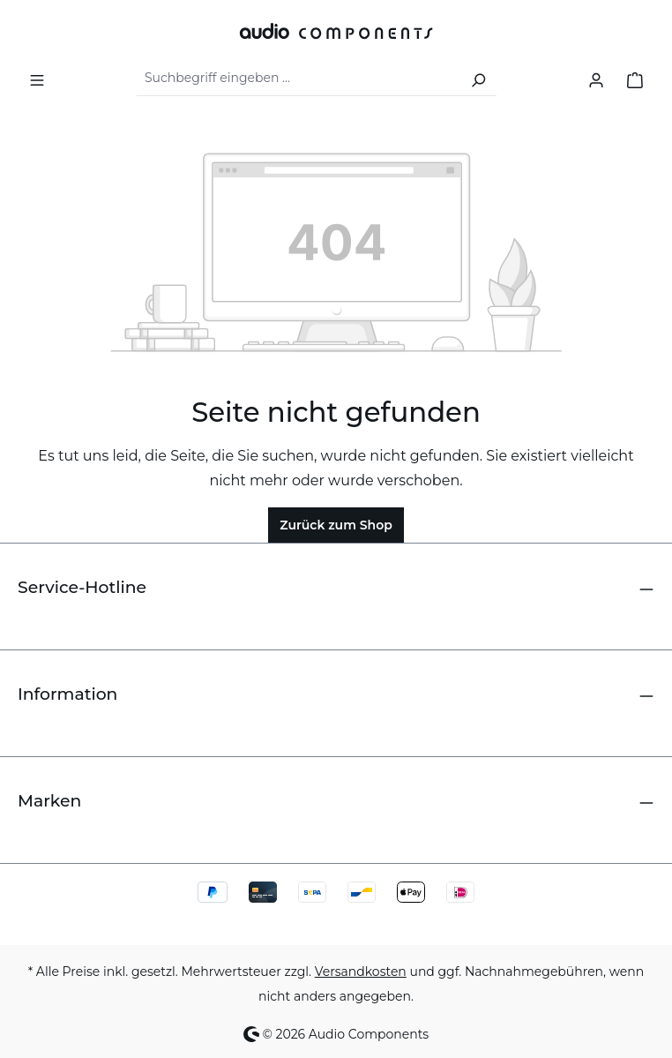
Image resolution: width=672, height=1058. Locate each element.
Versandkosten (361, 971)
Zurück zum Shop (336, 525)
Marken (49, 801)
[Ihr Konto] (596, 78)
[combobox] (298, 78)
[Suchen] (478, 78)
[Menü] (37, 78)
